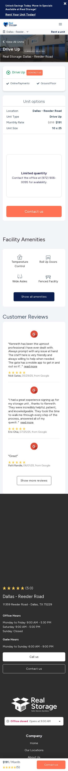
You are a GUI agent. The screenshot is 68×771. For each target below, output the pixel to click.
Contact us (34, 211)
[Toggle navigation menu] (62, 24)
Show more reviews (34, 480)
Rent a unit (58, 31)
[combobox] (34, 721)
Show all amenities (34, 296)
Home (34, 743)
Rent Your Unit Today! (20, 14)
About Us (34, 757)
